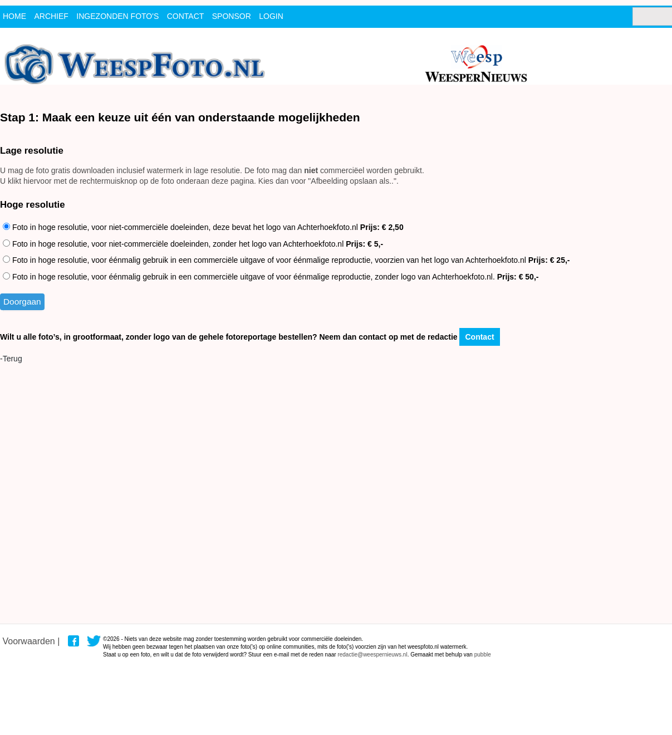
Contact (479, 336)
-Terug (11, 358)
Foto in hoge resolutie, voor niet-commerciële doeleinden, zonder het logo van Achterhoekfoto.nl (193, 243)
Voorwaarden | (31, 641)
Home (14, 16)
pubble (482, 654)
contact (185, 16)
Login (271, 16)
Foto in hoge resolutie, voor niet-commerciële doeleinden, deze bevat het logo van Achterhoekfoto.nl (203, 227)
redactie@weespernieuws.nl (372, 654)
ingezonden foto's (117, 16)
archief (51, 16)
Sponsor (231, 16)
